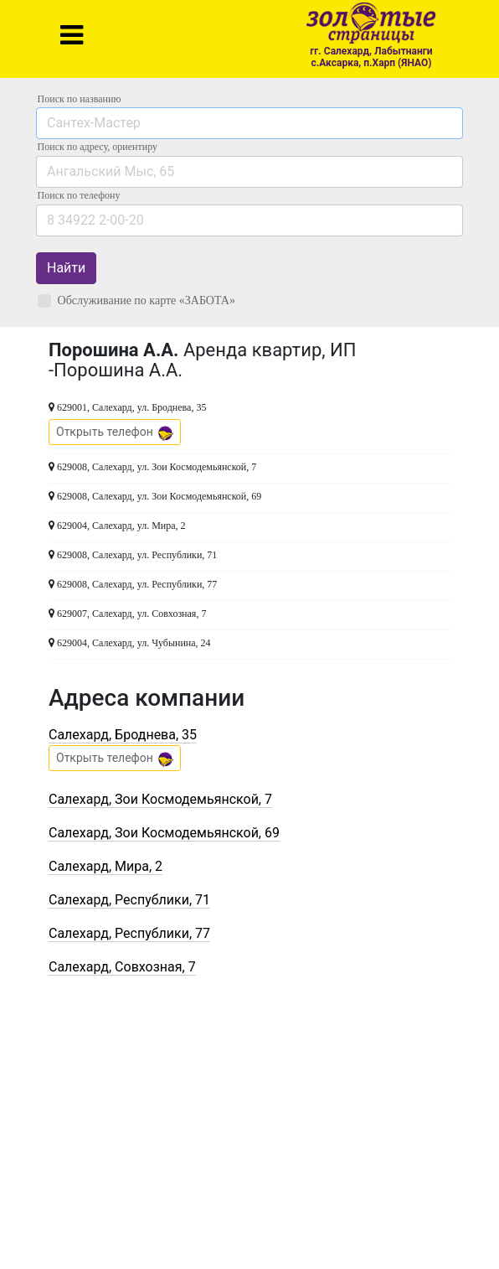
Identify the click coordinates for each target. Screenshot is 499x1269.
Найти (66, 268)
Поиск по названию (79, 99)
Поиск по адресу (97, 147)
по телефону (79, 195)
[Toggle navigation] (71, 35)
